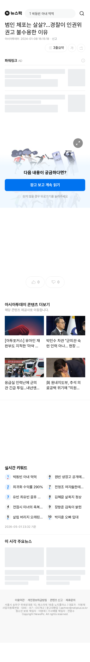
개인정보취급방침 (37, 600)
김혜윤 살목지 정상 (68, 497)
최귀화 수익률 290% (28, 487)
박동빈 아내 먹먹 (25, 477)
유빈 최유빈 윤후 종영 (28, 497)
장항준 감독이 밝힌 (68, 507)
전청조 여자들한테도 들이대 (70, 487)
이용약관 (19, 600)
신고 (54, 39)
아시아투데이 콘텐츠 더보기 (27, 304)
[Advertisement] (45, 652)
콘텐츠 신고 (56, 600)
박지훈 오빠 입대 (66, 517)
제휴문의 (70, 600)
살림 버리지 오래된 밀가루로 (28, 517)
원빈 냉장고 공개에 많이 (70, 477)
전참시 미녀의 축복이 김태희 (28, 507)
